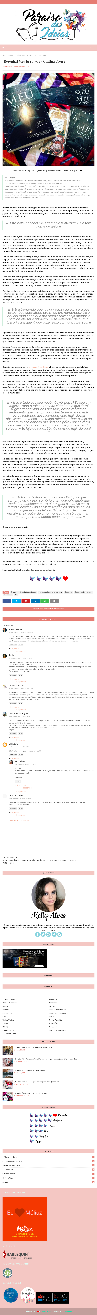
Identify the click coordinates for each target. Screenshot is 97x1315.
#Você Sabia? (48, 1174)
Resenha (68, 592)
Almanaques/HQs (10, 999)
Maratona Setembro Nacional (50, 592)
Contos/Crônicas (10, 1003)
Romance (8, 595)
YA (16, 55)
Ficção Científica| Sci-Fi (58, 1010)
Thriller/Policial (9, 1020)
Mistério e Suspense (57, 1013)
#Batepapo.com (48, 1157)
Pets (4, 1016)
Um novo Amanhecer (39, 367)
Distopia (6, 1006)
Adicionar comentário (19, 820)
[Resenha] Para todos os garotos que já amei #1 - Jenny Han (36, 1082)
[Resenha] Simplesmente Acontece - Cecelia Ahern (33, 1047)
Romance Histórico (10, 1030)
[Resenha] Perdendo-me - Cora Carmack (29, 1070)
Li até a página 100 (48, 1178)
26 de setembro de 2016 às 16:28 (21, 632)
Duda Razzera (16, 795)
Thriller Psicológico (57, 1020)
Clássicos (53, 1003)
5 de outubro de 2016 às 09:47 (19, 716)
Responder (13, 645)
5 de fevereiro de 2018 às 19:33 (20, 798)
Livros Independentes (28, 592)
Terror (51, 1016)
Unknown (13, 744)
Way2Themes (47, 1311)
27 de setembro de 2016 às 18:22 (20, 658)
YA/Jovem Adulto (10, 1034)
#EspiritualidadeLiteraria (48, 1161)
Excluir (20, 645)
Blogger (68, 1311)
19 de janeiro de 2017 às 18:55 (25, 764)
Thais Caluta (15, 629)
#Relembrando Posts (48, 1165)
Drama (13, 592)
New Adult (53, 1027)
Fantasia (6, 1010)
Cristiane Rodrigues (18, 713)
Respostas (14, 648)
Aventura (53, 999)
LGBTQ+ (6, 1027)
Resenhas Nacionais (83, 592)
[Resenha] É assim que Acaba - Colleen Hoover (31, 1093)
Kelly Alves (8, 67)
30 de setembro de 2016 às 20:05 (21, 689)
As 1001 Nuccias (16, 685)
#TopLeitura (48, 1169)
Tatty (11, 655)
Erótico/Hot (53, 1023)
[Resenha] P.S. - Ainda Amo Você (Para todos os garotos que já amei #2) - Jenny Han (45, 1059)
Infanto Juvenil (8, 1013)
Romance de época (57, 1030)
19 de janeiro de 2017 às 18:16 (19, 747)
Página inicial (8, 55)
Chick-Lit (6, 1023)
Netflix (48, 1182)
